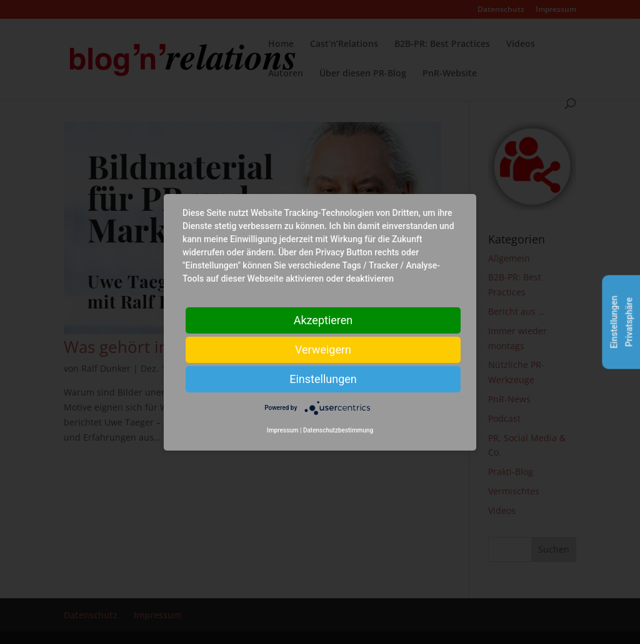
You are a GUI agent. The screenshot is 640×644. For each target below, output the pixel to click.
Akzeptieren (323, 319)
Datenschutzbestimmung (338, 430)
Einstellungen (322, 378)
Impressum (283, 430)
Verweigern (323, 348)
